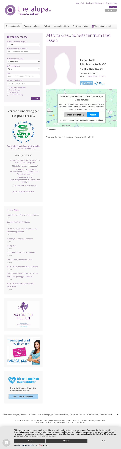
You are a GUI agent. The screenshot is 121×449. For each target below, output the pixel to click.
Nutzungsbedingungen (45, 415)
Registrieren (111, 10)
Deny (30, 441)
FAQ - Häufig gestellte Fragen (92, 3)
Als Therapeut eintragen (11, 415)
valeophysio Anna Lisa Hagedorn (20, 239)
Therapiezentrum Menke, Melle (19, 259)
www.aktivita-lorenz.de (97, 76)
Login (113, 7)
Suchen (35, 98)
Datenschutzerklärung (62, 415)
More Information (75, 114)
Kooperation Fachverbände (89, 415)
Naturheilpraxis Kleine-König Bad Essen (23, 215)
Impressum (74, 415)
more (103, 441)
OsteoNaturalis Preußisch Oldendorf (21, 252)
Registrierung (111, 3)
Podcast (47, 26)
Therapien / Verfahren (32, 26)
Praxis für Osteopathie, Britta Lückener (22, 266)
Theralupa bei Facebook (28, 415)
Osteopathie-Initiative (61, 26)
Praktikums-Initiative (80, 26)
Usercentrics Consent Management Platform (86, 120)
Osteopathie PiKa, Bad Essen (18, 222)
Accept (93, 114)
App (77, 3)
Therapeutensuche (13, 26)
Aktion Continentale (106, 415)
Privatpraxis (11, 246)
